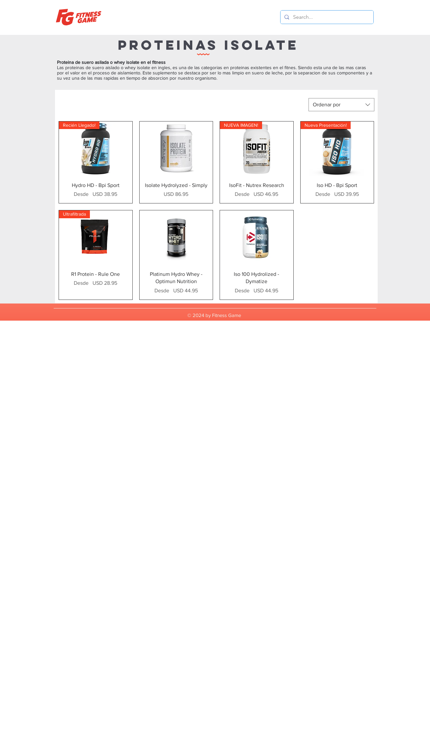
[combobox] (341, 104)
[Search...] (326, 17)
